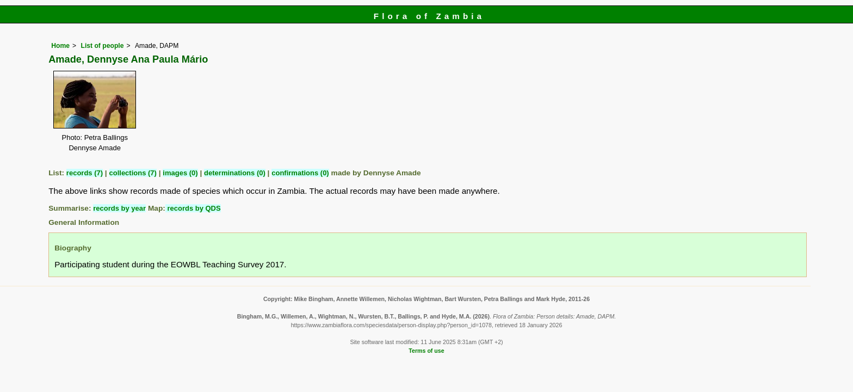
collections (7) (133, 173)
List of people (102, 46)
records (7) (84, 173)
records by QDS (193, 208)
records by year (119, 208)
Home (60, 46)
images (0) (180, 173)
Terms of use (426, 350)
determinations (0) (234, 173)
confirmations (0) (300, 173)
